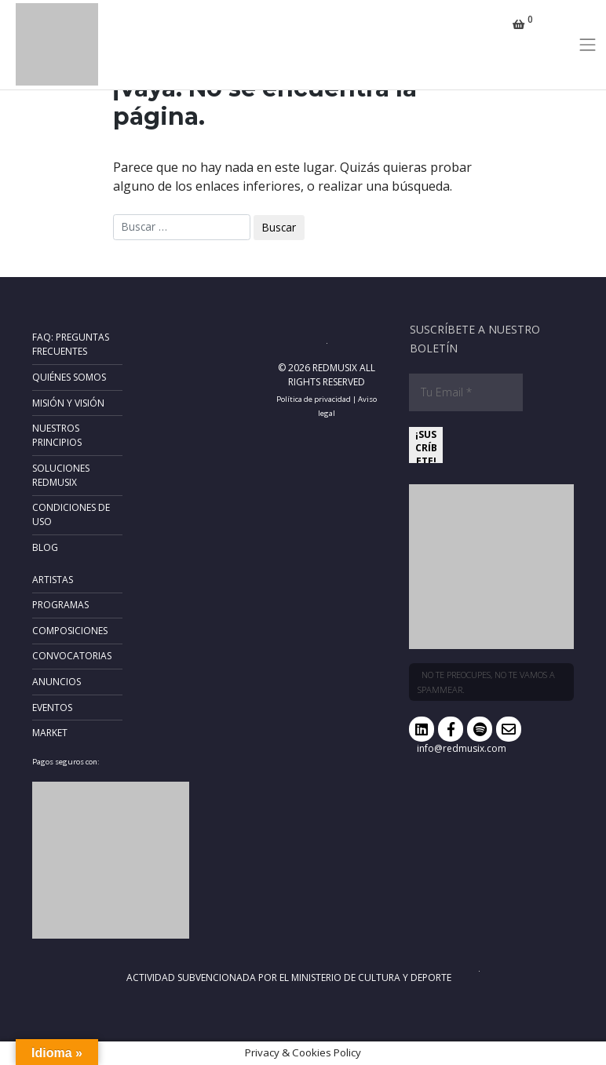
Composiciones (70, 630)
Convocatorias (71, 655)
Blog (45, 547)
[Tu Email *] (466, 392)
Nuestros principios (57, 435)
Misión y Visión (68, 403)
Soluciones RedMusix (60, 475)
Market (50, 732)
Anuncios (56, 681)
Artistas (52, 579)
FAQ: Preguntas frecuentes (70, 344)
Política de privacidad (313, 399)
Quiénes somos (69, 377)
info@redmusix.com (461, 748)
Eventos (52, 707)
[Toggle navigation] (588, 44)
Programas (60, 604)
